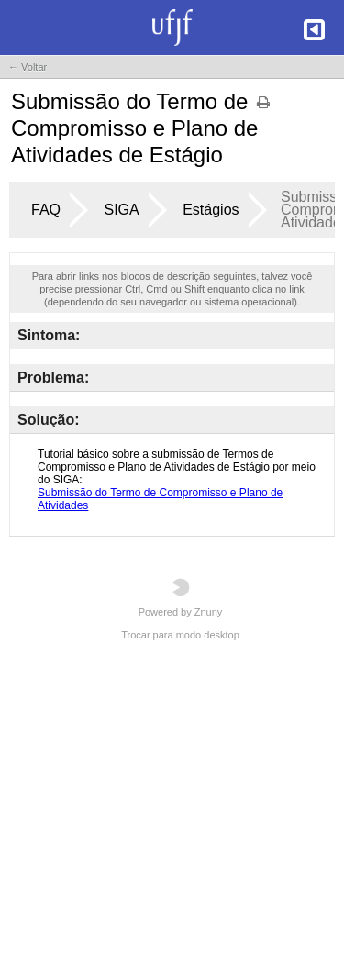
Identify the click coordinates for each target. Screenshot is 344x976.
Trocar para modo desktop (180, 634)
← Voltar (27, 66)
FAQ (46, 209)
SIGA (121, 209)
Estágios (211, 209)
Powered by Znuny (181, 597)
